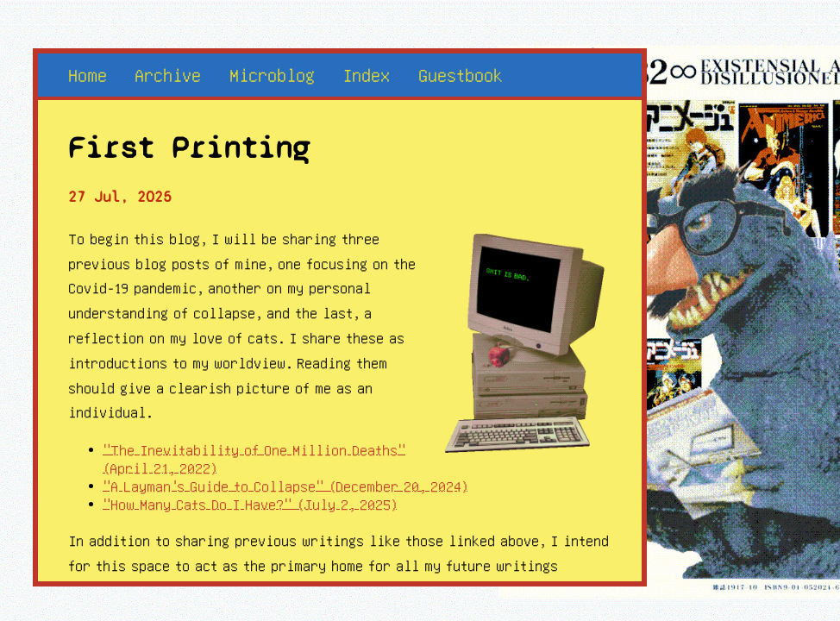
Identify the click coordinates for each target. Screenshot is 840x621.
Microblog (272, 75)
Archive (168, 75)
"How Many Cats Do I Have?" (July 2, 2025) (250, 504)
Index (366, 75)
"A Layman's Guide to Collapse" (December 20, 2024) (285, 486)
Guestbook (460, 75)
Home (87, 75)
